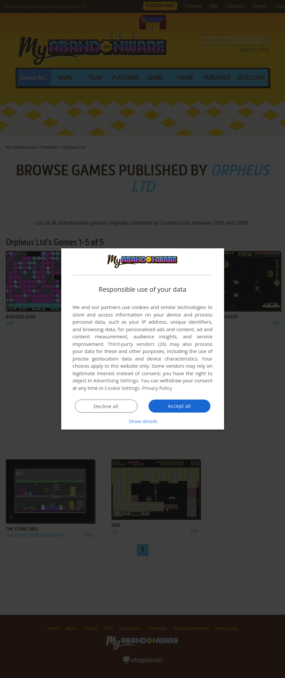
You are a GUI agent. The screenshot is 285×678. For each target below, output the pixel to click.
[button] (143, 421)
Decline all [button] (106, 406)
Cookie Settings (122, 388)
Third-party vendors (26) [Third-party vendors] (137, 344)
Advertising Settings (115, 380)
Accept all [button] (179, 406)
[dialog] (142, 339)
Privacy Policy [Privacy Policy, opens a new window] (157, 388)
